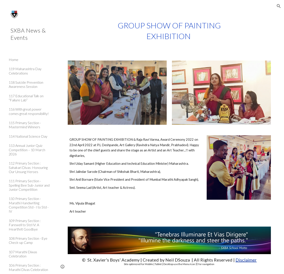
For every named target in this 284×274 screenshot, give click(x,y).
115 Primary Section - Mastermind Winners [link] (25, 125)
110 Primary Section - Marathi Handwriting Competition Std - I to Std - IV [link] (28, 204)
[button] (279, 6)
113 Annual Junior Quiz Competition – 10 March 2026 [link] (27, 149)
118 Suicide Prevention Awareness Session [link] (26, 84)
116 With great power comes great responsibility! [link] (29, 111)
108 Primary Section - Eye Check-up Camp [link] (28, 240)
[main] (169, 30)
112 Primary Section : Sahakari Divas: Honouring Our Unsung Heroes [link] (28, 167)
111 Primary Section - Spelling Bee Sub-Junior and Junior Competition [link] (29, 185)
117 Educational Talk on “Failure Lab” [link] (26, 98)
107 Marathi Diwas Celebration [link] (23, 254)
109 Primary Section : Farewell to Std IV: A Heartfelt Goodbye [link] (25, 225)
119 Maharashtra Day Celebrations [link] (25, 71)
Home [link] (13, 59)
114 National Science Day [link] (28, 136)
